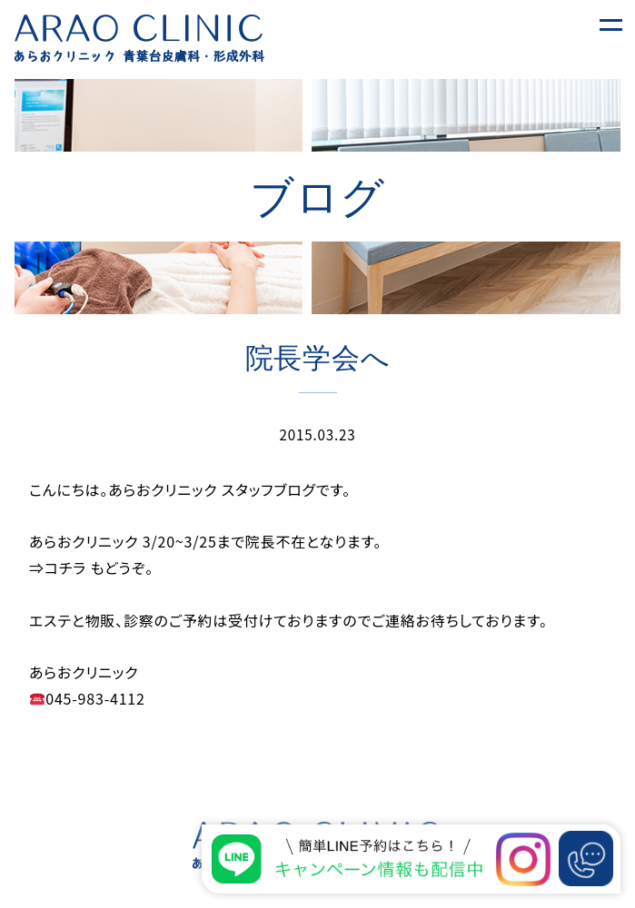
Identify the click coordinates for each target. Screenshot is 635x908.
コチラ (67, 567)
